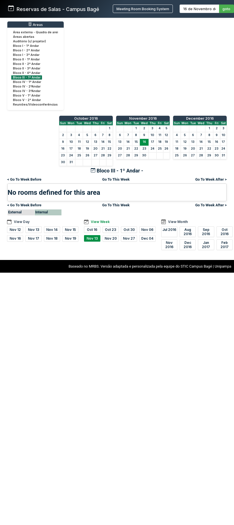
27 (96, 155)
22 (109, 148)
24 (71, 155)
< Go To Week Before (24, 179)
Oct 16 (92, 230)
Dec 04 (147, 238)
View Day (22, 222)
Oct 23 (110, 230)
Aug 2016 (188, 232)
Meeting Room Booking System (142, 9)
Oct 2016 (224, 232)
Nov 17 (33, 238)
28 (103, 155)
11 (79, 142)
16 (63, 148)
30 (63, 162)
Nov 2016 (169, 244)
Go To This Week (116, 179)
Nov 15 (70, 230)
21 (103, 148)
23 (63, 155)
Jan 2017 (206, 244)
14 (103, 142)
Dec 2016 (188, 244)
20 (95, 148)
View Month (178, 222)
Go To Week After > (211, 179)
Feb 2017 (224, 244)
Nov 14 (52, 230)
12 (87, 142)
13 (95, 142)
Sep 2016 (206, 232)
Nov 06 (147, 230)
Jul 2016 (169, 230)
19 (87, 148)
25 (79, 155)
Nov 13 (33, 230)
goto (226, 9)
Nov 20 (111, 238)
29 (109, 155)
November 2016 (143, 118)
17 (71, 148)
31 (71, 162)
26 (87, 155)
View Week (100, 222)
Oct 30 (129, 230)
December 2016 (200, 118)
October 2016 (86, 118)
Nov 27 (129, 238)
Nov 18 (52, 238)
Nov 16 (15, 238)
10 (71, 142)
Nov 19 (70, 238)
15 (109, 142)
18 (79, 148)
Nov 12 (15, 230)
